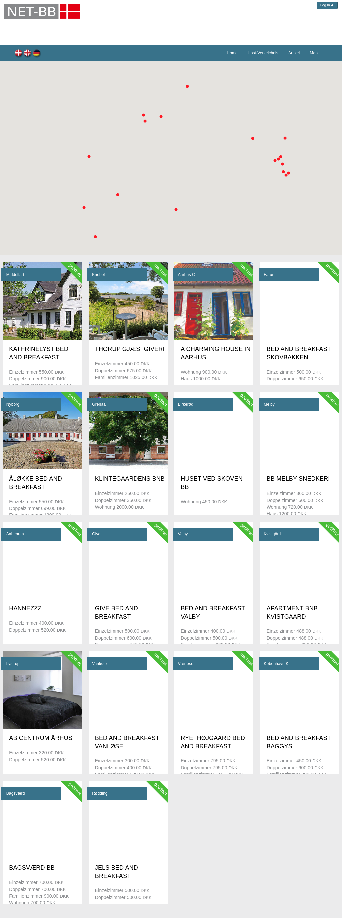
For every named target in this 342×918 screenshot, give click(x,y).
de (36, 53)
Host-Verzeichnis (263, 53)
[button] (117, 194)
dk (18, 53)
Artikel (294, 53)
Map (314, 53)
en (27, 53)
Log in (327, 5)
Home (232, 53)
